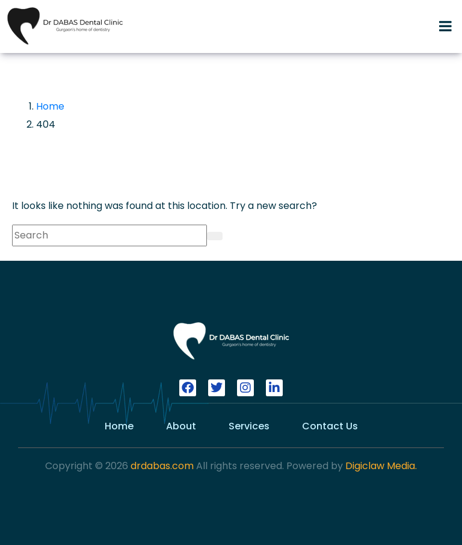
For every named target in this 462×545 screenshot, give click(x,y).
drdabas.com (161, 466)
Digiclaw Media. (381, 466)
